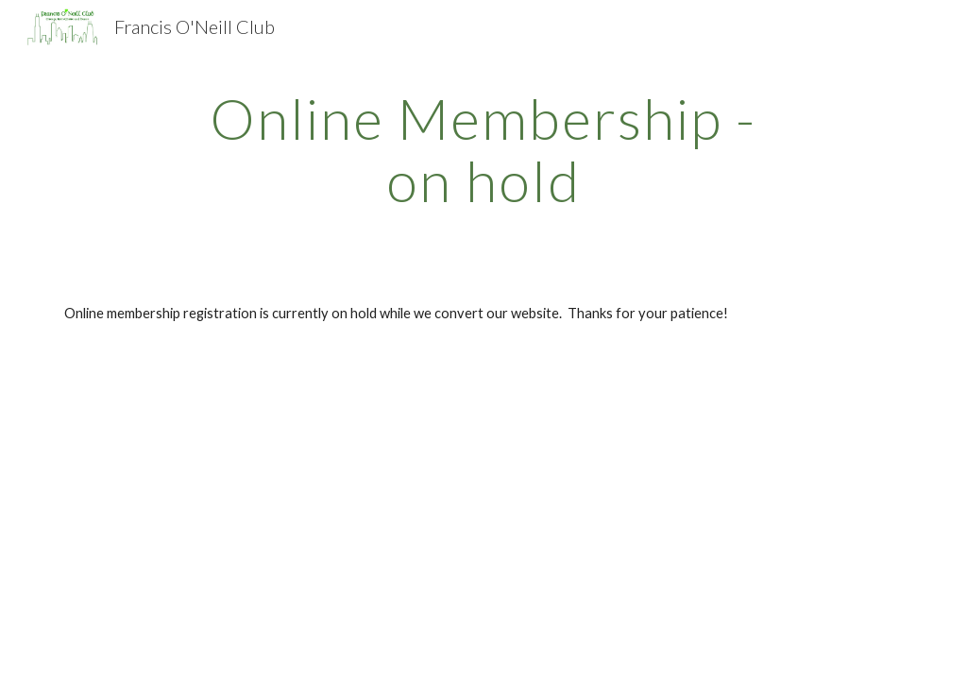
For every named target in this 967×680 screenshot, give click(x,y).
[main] (483, 149)
